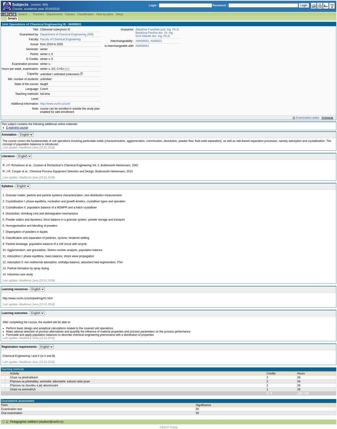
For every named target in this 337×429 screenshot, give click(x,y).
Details (12, 18)
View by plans (105, 14)
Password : (219, 5)
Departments (55, 14)
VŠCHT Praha (168, 427)
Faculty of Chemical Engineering (60, 39)
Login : (153, 5)
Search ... (24, 14)
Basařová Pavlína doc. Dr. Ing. (154, 32)
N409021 (156, 41)
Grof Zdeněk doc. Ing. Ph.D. (153, 36)
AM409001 (142, 41)
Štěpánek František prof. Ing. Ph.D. (157, 29)
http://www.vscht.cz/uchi (55, 103)
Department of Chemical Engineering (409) (67, 34)
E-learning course (17, 127)
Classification (85, 14)
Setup (119, 14)
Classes (70, 14)
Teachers (38, 14)
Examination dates (307, 117)
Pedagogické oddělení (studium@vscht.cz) (36, 421)
